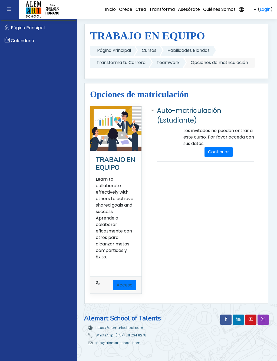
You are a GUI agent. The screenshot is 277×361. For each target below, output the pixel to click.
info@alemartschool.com (117, 342)
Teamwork (168, 62)
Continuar (218, 152)
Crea (141, 9)
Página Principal (114, 50)
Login (265, 9)
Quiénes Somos (219, 9)
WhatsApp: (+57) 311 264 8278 (120, 335)
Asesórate (189, 9)
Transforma (162, 9)
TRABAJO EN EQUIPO (115, 164)
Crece (125, 9)
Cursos (149, 50)
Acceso (125, 285)
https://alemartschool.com (119, 327)
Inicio (110, 9)
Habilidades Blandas (188, 50)
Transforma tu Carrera (121, 62)
